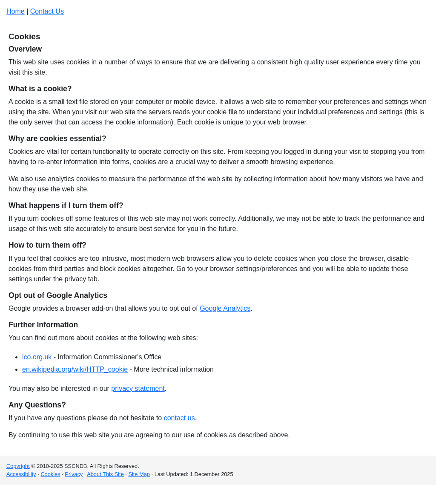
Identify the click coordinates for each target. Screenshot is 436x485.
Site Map (139, 474)
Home (15, 11)
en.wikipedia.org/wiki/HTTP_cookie (75, 369)
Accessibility (21, 474)
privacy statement (137, 388)
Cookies (50, 474)
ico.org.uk (37, 357)
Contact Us (47, 11)
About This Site (105, 474)
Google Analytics (225, 308)
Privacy (74, 474)
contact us (179, 417)
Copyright (18, 466)
